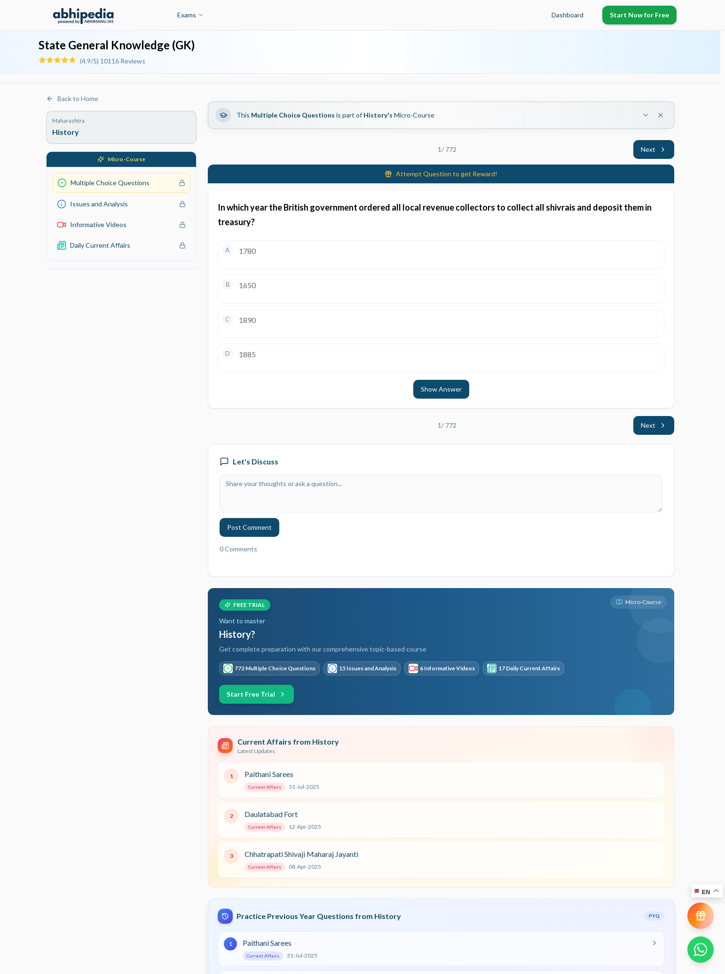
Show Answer (441, 389)
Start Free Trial (256, 694)
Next (654, 149)
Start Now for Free (639, 15)
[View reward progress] (700, 916)
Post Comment (249, 527)
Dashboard (567, 15)
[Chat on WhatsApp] (700, 949)
